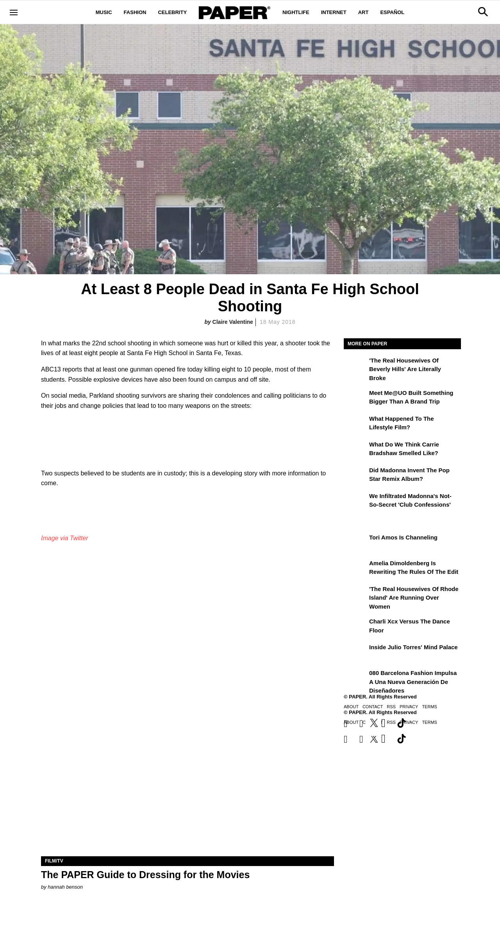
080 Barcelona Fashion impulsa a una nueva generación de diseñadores (413, 682)
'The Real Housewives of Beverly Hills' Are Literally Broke (405, 369)
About (351, 706)
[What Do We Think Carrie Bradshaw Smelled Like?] (355, 450)
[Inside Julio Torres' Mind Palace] (355, 653)
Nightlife (295, 12)
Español (392, 12)
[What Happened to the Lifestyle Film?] (355, 424)
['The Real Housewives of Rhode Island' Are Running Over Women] (355, 594)
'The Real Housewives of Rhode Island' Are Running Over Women (414, 598)
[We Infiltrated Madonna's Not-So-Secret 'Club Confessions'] (355, 501)
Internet (333, 12)
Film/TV (54, 861)
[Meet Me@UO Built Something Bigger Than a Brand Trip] (355, 398)
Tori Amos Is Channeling (403, 537)
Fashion (135, 12)
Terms (429, 706)
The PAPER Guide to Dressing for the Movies (145, 874)
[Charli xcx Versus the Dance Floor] (355, 627)
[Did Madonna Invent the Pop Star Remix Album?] (355, 476)
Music (104, 12)
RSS (391, 706)
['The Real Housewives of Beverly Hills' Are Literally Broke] (355, 366)
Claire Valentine (232, 322)
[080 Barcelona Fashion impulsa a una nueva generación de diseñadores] (355, 678)
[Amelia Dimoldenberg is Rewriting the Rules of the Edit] (355, 569)
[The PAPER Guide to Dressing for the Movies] (187, 783)
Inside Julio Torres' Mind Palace (413, 647)
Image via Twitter (64, 538)
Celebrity (172, 12)
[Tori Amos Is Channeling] (355, 543)
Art (363, 12)
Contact (372, 706)
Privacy (409, 706)
